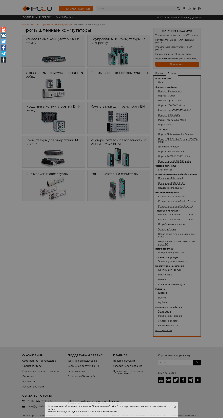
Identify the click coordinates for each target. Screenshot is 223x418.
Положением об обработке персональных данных (120, 406)
